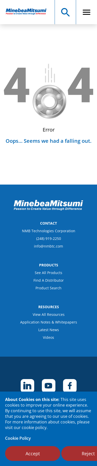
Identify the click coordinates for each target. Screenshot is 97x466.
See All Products (48, 272)
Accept (33, 453)
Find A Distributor (48, 280)
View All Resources (49, 314)
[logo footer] (48, 209)
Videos (48, 337)
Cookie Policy (18, 438)
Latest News (48, 329)
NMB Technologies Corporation (48, 230)
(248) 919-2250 (48, 238)
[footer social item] (27, 386)
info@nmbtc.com (48, 246)
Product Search (48, 288)
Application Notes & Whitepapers (48, 322)
